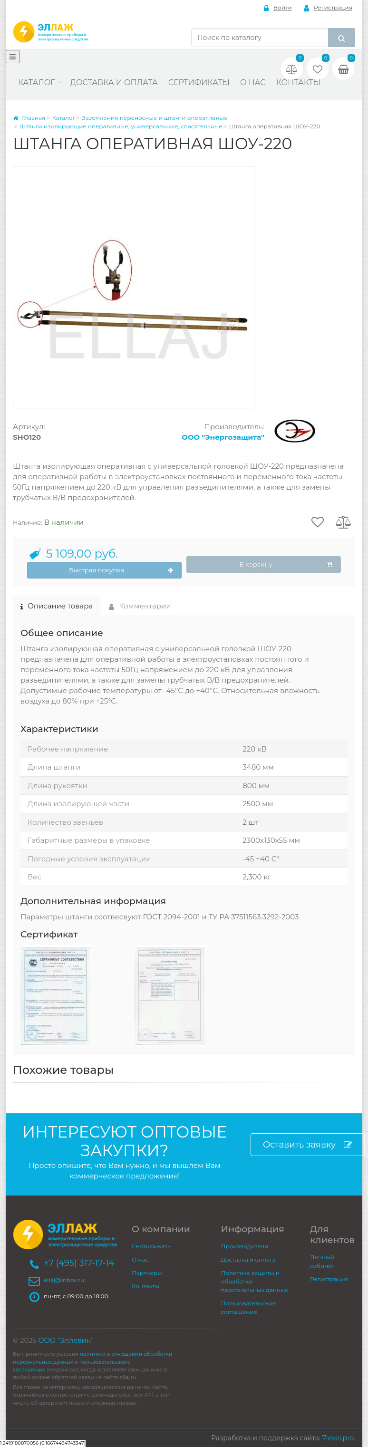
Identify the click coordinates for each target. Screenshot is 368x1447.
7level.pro (338, 1438)
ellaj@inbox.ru (64, 1279)
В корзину (285, 565)
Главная (29, 117)
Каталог (36, 82)
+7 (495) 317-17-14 (79, 1263)
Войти (278, 8)
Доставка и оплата (113, 82)
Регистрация (328, 8)
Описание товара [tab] (56, 605)
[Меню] (12, 56)
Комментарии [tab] (140, 605)
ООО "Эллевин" (65, 1340)
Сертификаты (199, 82)
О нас (253, 82)
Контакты (298, 82)
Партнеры (147, 1272)
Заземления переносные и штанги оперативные (154, 117)
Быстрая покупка (121, 570)
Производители (245, 1246)
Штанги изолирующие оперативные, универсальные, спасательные (121, 126)
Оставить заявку (307, 1145)
